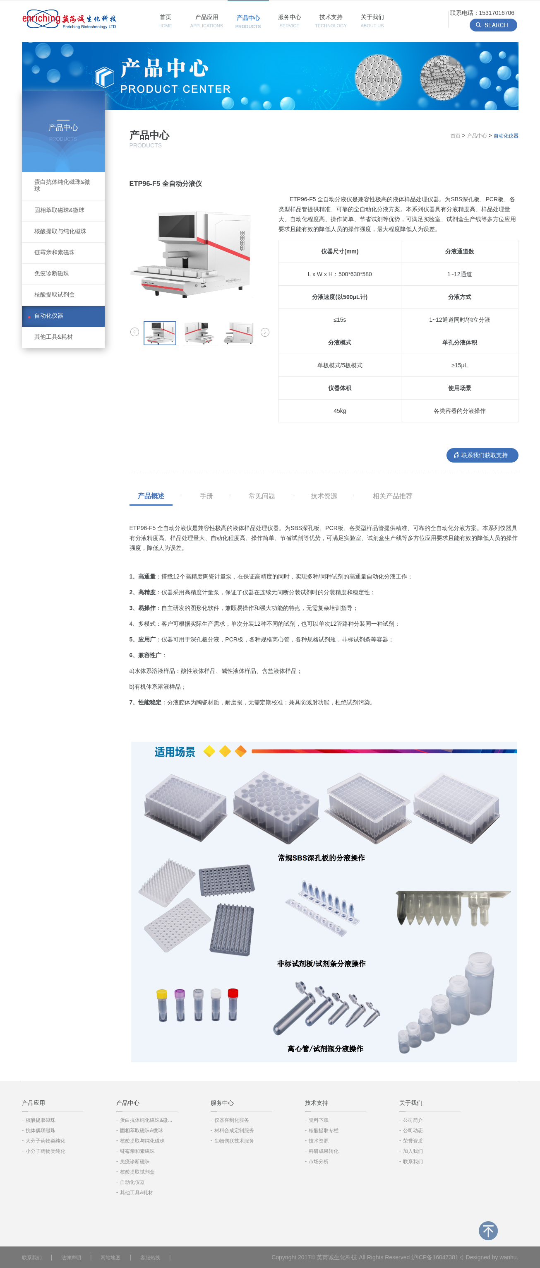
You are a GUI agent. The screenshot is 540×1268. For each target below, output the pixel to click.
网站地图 (110, 1258)
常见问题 (262, 495)
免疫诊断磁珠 (51, 273)
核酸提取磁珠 (40, 1120)
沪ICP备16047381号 (437, 1257)
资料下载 (319, 1120)
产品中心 (248, 21)
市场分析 (319, 1161)
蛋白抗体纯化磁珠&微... (146, 1120)
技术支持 (331, 21)
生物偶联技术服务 (234, 1141)
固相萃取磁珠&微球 (59, 210)
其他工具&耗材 (53, 336)
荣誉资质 (413, 1141)
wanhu (507, 1257)
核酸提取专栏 (323, 1130)
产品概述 (151, 495)
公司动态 (413, 1130)
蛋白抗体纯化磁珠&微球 (62, 185)
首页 (165, 21)
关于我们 (372, 21)
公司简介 (413, 1120)
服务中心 (289, 21)
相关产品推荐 (393, 495)
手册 (206, 495)
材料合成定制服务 (234, 1130)
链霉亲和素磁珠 (54, 252)
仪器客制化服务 (231, 1120)
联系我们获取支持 (484, 455)
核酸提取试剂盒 (54, 294)
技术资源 (324, 495)
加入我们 (413, 1151)
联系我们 (413, 1161)
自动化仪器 (48, 315)
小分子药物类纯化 (45, 1151)
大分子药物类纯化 (45, 1141)
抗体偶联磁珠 (40, 1130)
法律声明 (71, 1258)
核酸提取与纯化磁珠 (60, 231)
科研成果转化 (323, 1151)
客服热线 (150, 1258)
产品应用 (206, 21)
